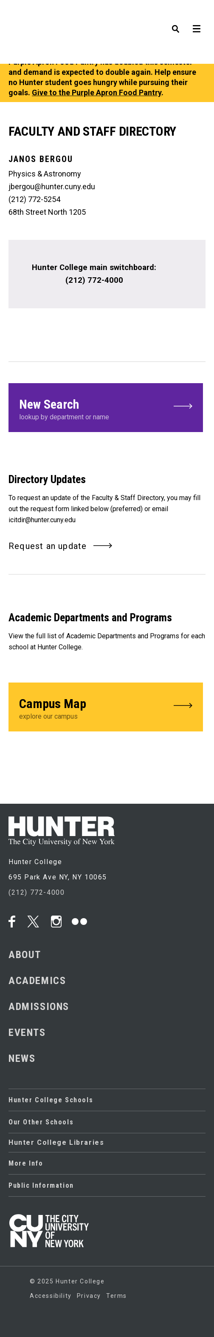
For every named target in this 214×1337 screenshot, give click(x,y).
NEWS (21, 1058)
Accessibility (51, 1295)
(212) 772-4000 (36, 892)
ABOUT (24, 954)
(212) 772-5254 (34, 199)
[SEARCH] (183, 15)
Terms (116, 1295)
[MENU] (199, 15)
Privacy (89, 1295)
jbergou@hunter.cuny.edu (51, 186)
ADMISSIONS (38, 1006)
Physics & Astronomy (44, 173)
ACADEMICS (37, 980)
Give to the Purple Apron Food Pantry (96, 92)
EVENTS (27, 1032)
